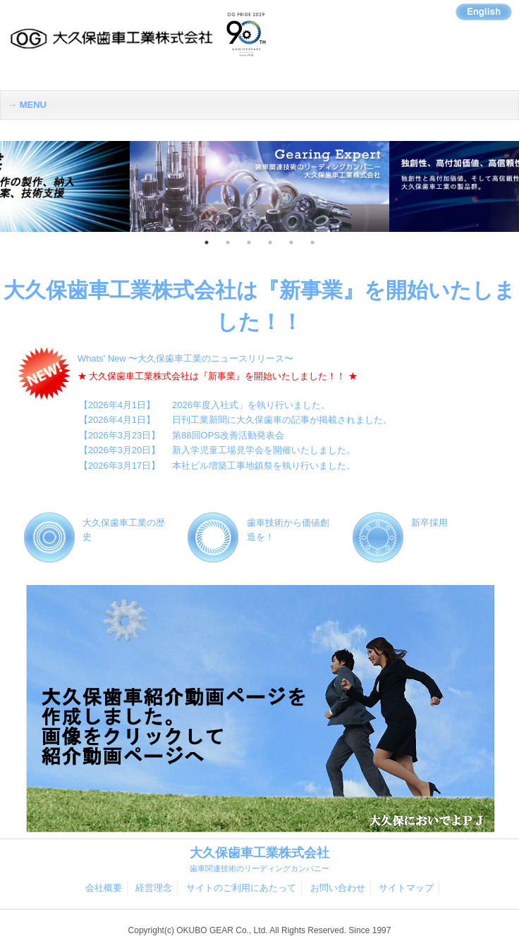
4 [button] (270, 242)
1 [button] (207, 242)
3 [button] (249, 242)
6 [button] (312, 242)
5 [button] (291, 242)
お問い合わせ (337, 887)
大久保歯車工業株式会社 (259, 860)
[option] (259, 187)
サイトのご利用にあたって (241, 887)
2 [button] (228, 242)
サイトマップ (406, 887)
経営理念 (153, 887)
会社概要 (103, 887)
